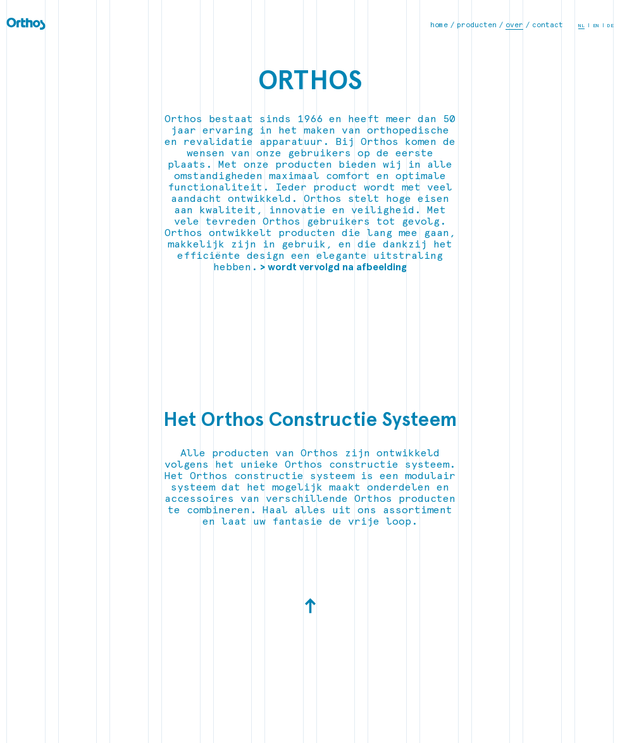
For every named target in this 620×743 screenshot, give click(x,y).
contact (547, 25)
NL (581, 25)
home (439, 25)
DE (610, 25)
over (514, 25)
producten (477, 25)
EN (596, 25)
